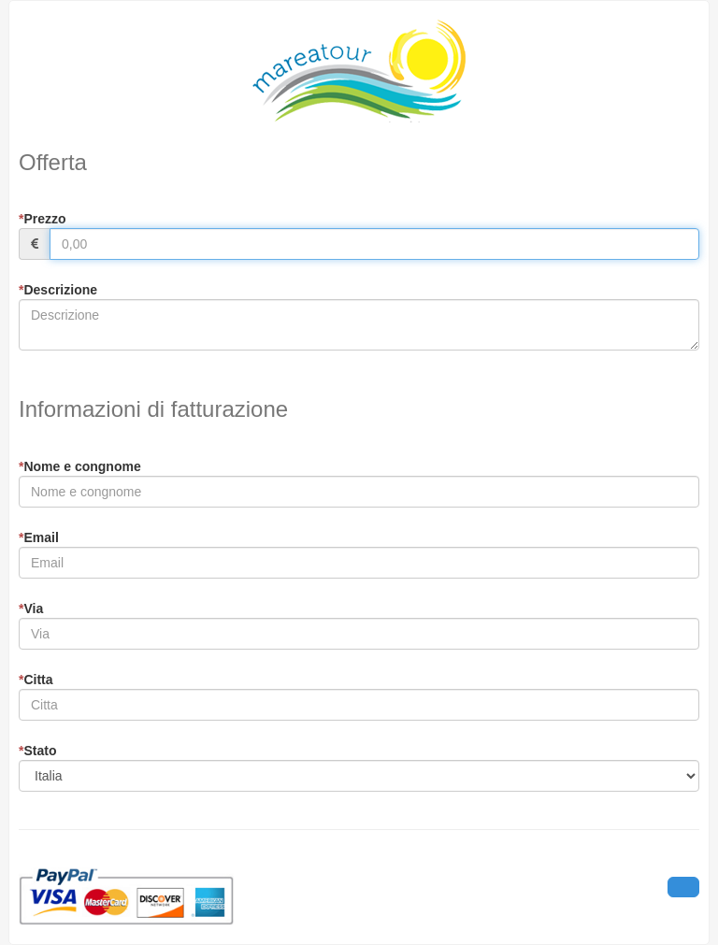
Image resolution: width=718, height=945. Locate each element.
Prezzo (42, 218)
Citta (36, 679)
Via (31, 608)
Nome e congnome (80, 466)
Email (39, 537)
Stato (37, 750)
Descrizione (58, 289)
